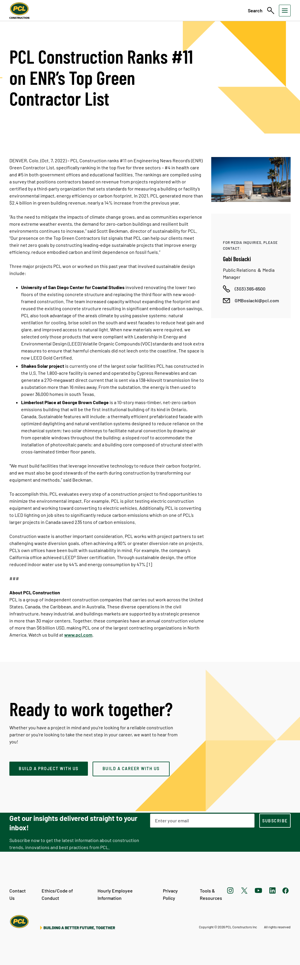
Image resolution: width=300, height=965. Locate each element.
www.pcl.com (78, 634)
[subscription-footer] (275, 821)
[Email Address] (202, 821)
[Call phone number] (244, 288)
